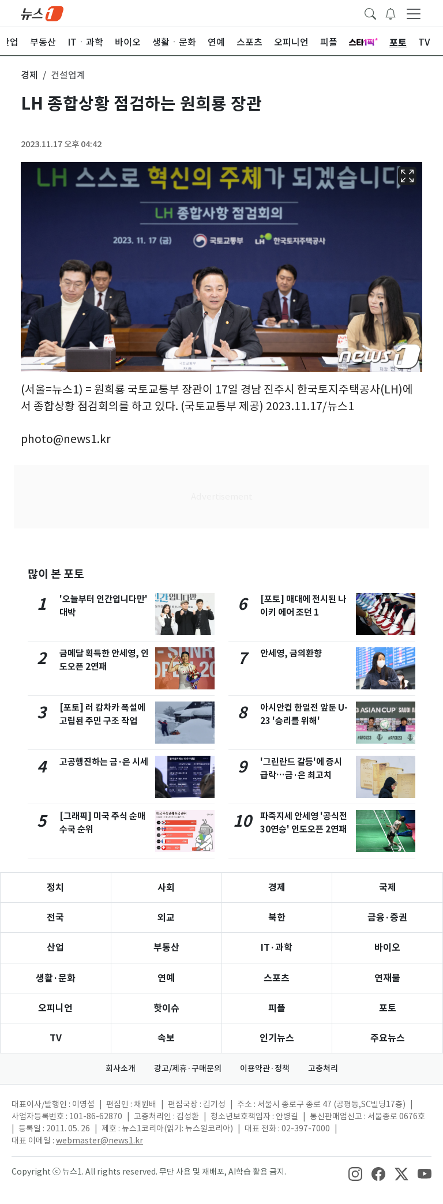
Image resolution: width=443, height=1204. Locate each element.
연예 (166, 978)
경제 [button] (29, 75)
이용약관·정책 (265, 1068)
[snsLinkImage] (355, 1173)
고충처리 (323, 1068)
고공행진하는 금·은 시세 (103, 761)
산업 (55, 948)
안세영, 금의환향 (291, 653)
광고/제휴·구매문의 (188, 1068)
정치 (55, 888)
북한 (277, 918)
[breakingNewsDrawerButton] (390, 12)
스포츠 (277, 978)
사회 (166, 888)
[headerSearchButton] (370, 12)
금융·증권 (387, 918)
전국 (55, 918)
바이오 (387, 948)
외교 (166, 918)
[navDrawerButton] (413, 13)
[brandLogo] (42, 12)
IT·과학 (276, 948)
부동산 (166, 948)
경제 (277, 888)
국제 (387, 888)
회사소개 (121, 1068)
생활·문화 (56, 978)
